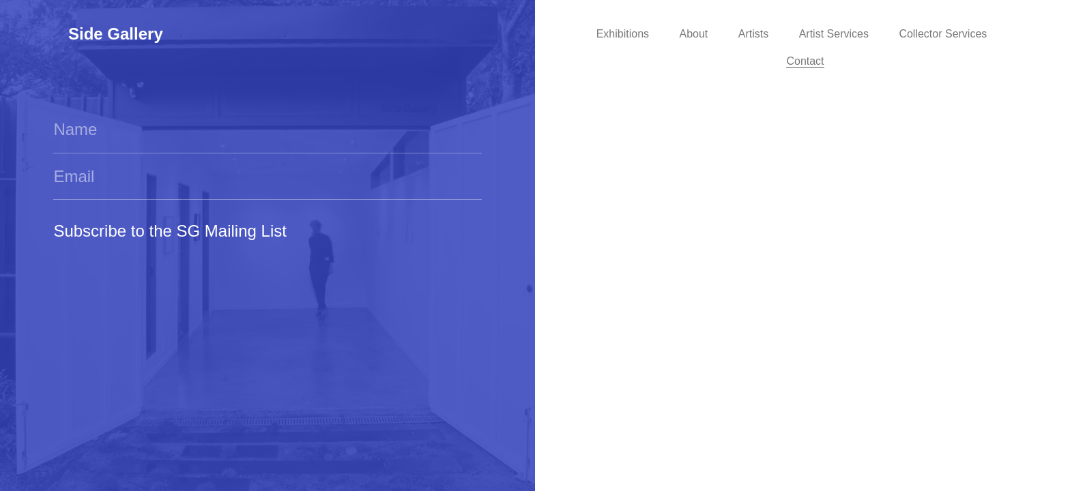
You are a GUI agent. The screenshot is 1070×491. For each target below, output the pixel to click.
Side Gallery (115, 34)
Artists (753, 34)
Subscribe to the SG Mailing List (170, 231)
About (694, 34)
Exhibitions (622, 34)
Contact (805, 61)
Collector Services (943, 34)
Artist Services (834, 34)
